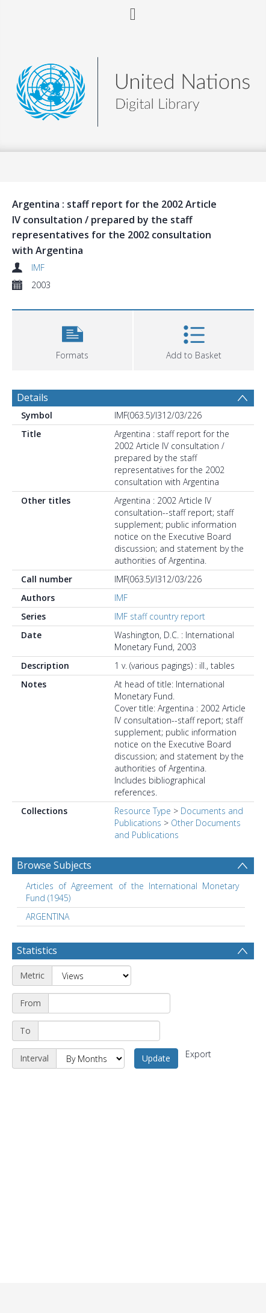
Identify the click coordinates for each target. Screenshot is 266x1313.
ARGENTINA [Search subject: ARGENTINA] (47, 916)
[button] (72, 338)
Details (32, 397)
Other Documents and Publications (177, 829)
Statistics (37, 950)
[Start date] (109, 1003)
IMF (38, 267)
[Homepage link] (132, 88)
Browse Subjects (54, 865)
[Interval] (90, 1058)
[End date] (99, 1031)
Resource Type (142, 810)
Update (156, 1058)
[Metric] (91, 975)
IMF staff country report (159, 616)
